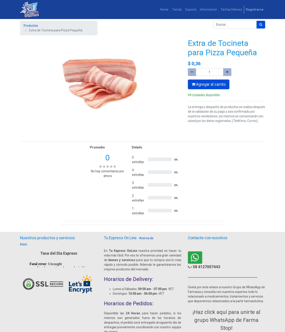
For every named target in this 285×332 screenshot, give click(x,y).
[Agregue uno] (227, 72)
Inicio (23, 244)
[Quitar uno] (192, 72)
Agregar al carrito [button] (209, 84)
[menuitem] (164, 10)
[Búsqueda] (261, 24)
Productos (31, 25)
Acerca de (146, 238)
